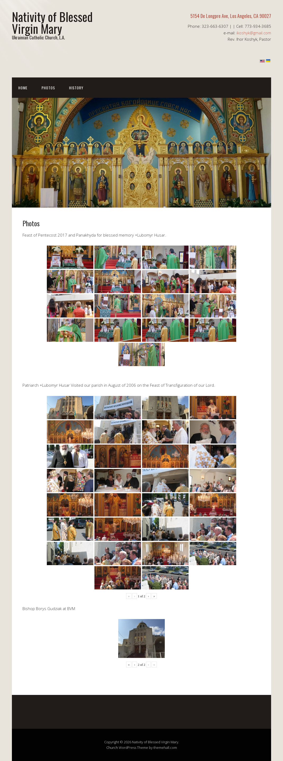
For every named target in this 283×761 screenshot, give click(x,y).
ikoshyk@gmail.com (253, 32)
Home (23, 87)
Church (112, 747)
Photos (48, 87)
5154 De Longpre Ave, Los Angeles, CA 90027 (230, 15)
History (76, 87)
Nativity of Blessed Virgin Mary (52, 22)
